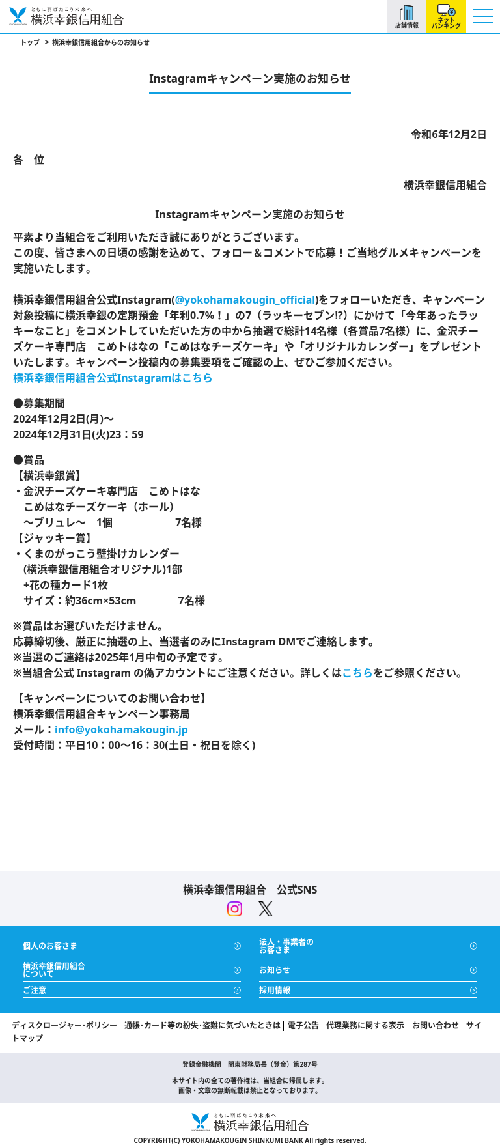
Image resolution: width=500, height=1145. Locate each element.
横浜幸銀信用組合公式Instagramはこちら (113, 378)
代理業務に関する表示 (365, 1025)
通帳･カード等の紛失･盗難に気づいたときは (202, 1025)
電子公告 (303, 1025)
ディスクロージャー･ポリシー (64, 1025)
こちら (357, 673)
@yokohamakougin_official (245, 299)
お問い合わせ (435, 1025)
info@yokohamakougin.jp (121, 729)
